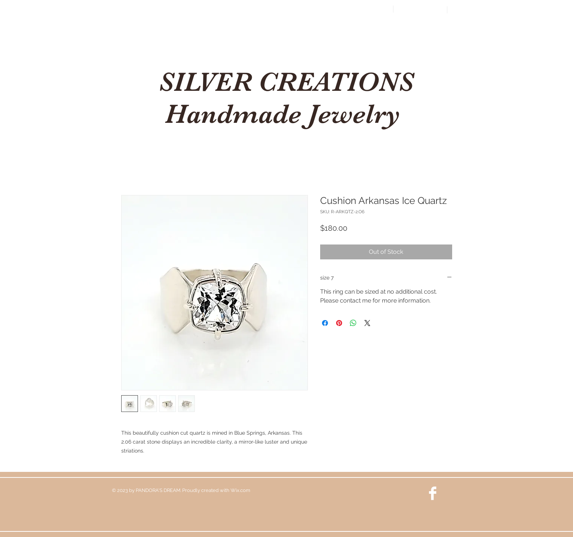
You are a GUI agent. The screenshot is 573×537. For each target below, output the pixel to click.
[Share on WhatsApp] (353, 323)
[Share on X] (367, 323)
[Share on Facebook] (325, 323)
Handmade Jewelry (286, 114)
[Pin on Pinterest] (339, 323)
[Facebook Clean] (433, 493)
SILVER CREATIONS (286, 82)
